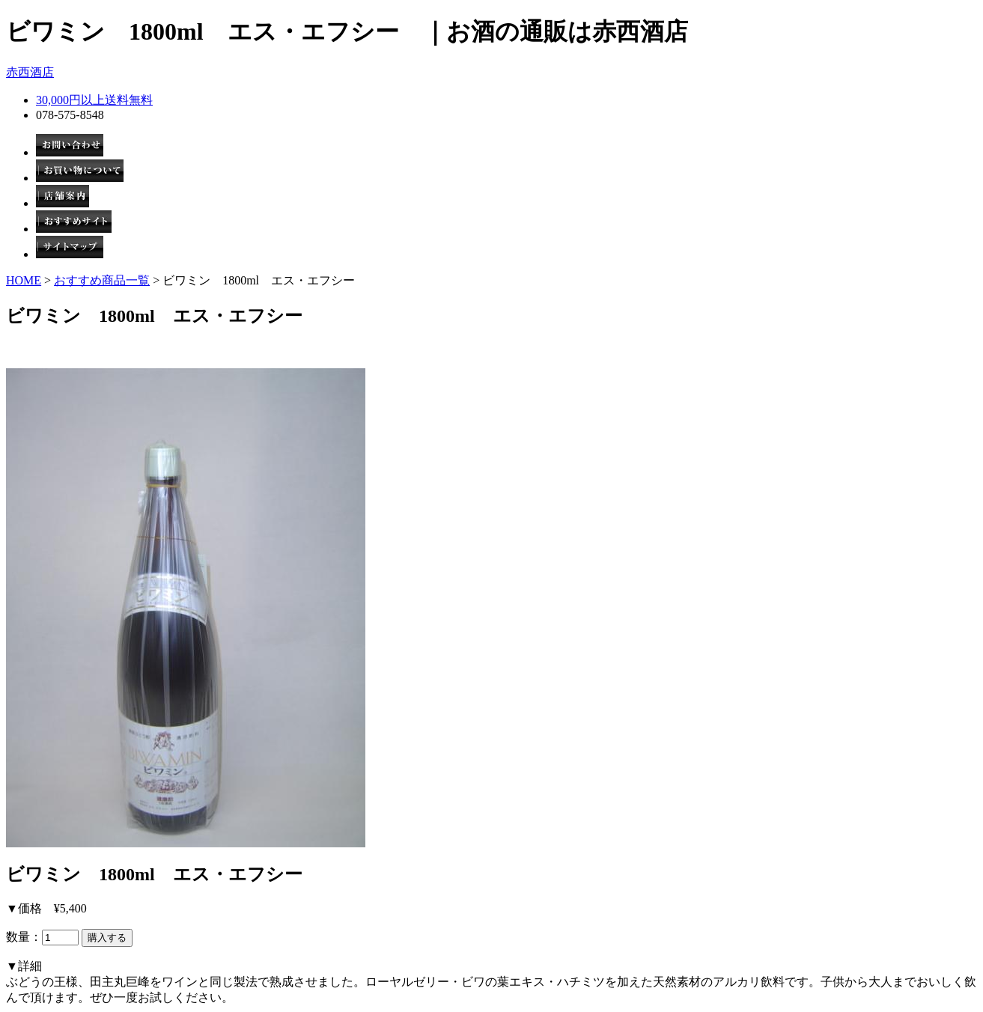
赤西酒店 (30, 72)
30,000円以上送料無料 (94, 100)
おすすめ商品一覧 (102, 280)
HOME (23, 280)
